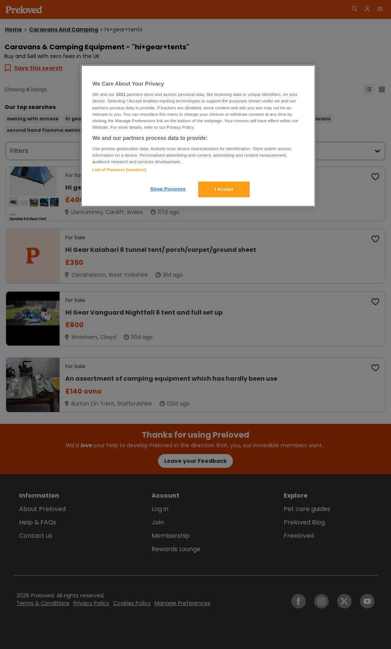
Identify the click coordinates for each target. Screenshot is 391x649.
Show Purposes (168, 189)
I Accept (224, 189)
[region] (198, 136)
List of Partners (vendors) (119, 169)
